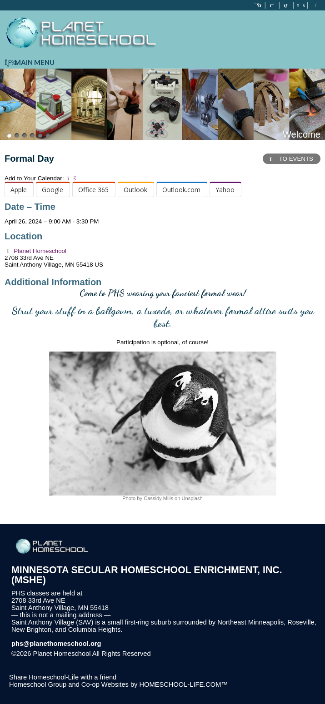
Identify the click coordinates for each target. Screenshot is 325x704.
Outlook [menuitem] (135, 189)
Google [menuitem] (52, 189)
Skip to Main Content (190, 653)
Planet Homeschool (35, 251)
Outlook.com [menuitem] (181, 189)
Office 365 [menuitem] (93, 189)
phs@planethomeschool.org (56, 643)
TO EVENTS (291, 158)
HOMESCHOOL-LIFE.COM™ (183, 684)
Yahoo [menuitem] (225, 189)
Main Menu (30, 62)
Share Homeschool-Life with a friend (62, 677)
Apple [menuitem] (18, 189)
